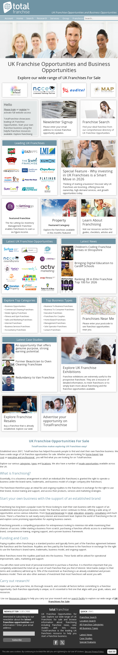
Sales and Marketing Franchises (18, 319)
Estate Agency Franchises (16, 313)
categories (25, 463)
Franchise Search (88, 617)
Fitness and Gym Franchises (17, 316)
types (34, 463)
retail (70, 513)
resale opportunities (89, 463)
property (89, 513)
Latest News (86, 634)
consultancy (100, 513)
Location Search (88, 620)
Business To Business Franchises (58, 306)
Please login (10, 109)
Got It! (111, 651)
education (79, 513)
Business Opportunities (15, 306)
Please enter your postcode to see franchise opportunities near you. (98, 326)
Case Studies (86, 638)
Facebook (55, 642)
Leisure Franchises (52, 330)
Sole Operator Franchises (55, 326)
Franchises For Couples (54, 316)
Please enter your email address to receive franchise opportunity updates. (57, 129)
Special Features (88, 642)
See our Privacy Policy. (94, 651)
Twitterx (62, 642)
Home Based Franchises (54, 319)
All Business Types (89, 628)
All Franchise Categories (91, 624)
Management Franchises (54, 323)
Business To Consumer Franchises (59, 309)
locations (46, 463)
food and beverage (54, 513)
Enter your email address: (18, 626)
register (23, 109)
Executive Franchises (53, 313)
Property (59, 220)
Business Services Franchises (17, 326)
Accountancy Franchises (15, 330)
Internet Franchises (13, 323)
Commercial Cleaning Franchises (19, 309)
